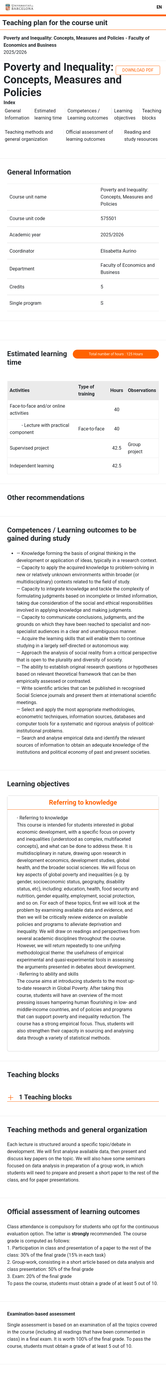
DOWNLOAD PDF (137, 70)
